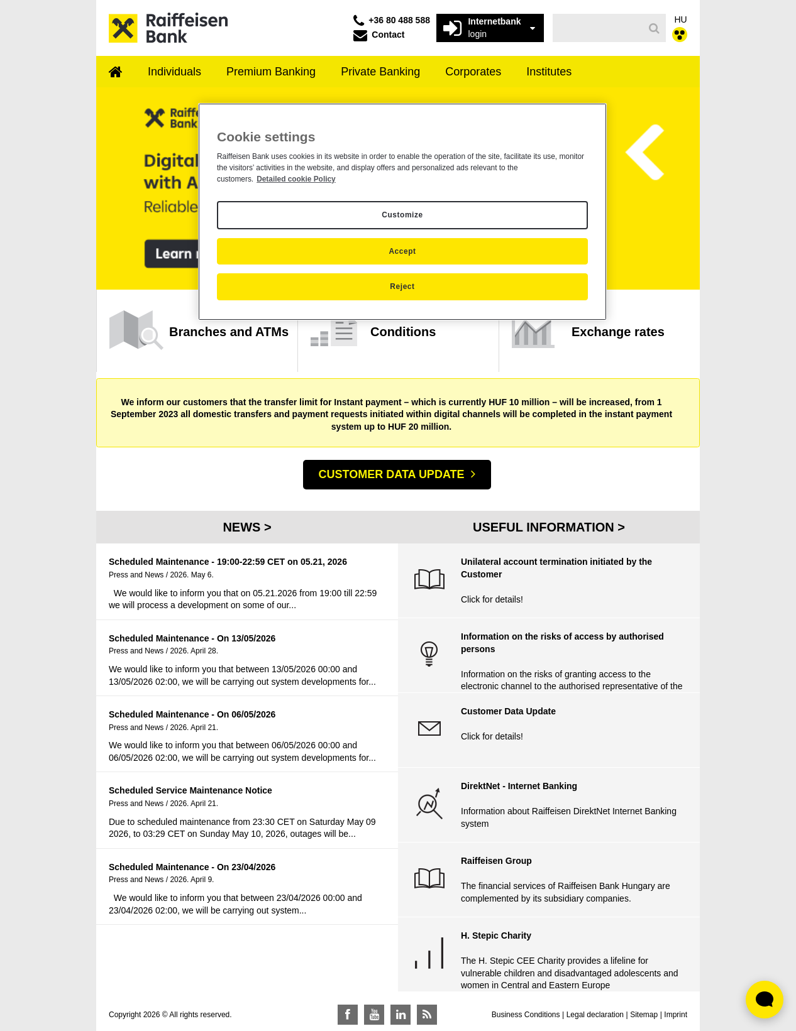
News (243, 527)
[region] (402, 211)
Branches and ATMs (229, 332)
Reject (402, 286)
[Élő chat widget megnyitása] (764, 999)
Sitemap (644, 1014)
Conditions (403, 332)
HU (681, 19)
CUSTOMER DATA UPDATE (392, 474)
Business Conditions (526, 1014)
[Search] (654, 28)
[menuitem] (115, 72)
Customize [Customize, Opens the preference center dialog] (402, 214)
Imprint (675, 1014)
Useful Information (545, 527)
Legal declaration (595, 1014)
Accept (402, 251)
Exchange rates (618, 332)
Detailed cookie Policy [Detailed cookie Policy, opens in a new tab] (296, 179)
